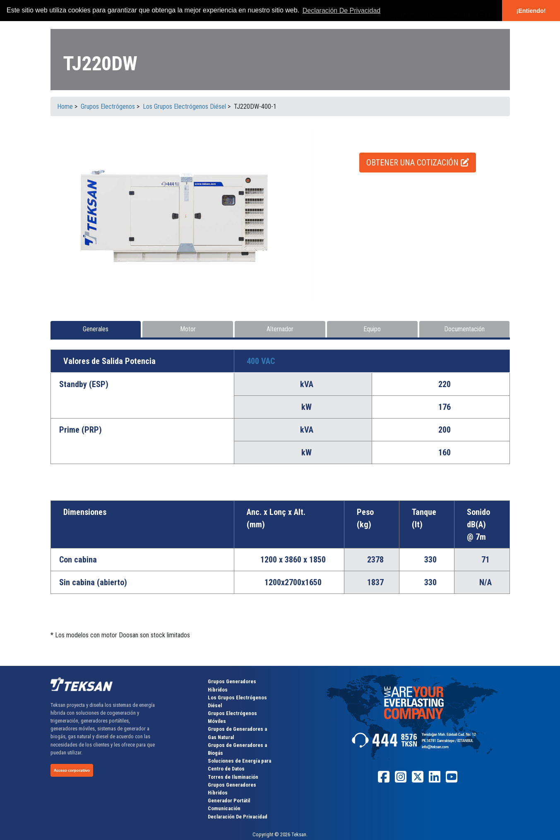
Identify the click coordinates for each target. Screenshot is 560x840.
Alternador (280, 329)
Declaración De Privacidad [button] (342, 10)
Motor (188, 329)
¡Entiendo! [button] (531, 10)
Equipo (372, 329)
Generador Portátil (229, 800)
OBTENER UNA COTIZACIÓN (417, 163)
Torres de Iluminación (233, 777)
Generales (95, 329)
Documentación (464, 329)
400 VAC (261, 361)
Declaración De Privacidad (237, 817)
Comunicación (224, 808)
